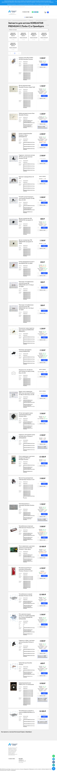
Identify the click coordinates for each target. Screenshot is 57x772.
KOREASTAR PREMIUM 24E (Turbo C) (13, 44)
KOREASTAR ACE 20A (26, 233)
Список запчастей (13, 37)
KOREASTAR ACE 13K (26, 75)
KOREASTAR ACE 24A (26, 513)
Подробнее (25, 79)
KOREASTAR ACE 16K (26, 105)
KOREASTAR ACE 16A (26, 104)
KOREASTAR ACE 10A (26, 72)
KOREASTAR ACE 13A (26, 74)
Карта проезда (21, 762)
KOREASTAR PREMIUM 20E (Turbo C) (44, 34)
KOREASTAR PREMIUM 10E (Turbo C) (13, 34)
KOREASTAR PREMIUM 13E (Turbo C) (23, 34)
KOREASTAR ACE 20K (26, 587)
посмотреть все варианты (42, 127)
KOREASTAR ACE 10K (26, 73)
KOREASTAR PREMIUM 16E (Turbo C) (34, 34)
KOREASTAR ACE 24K (26, 514)
